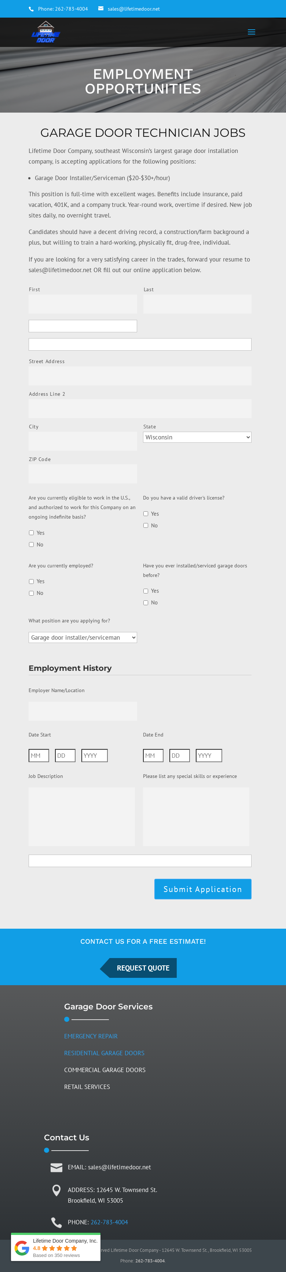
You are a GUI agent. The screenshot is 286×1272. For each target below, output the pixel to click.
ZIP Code (40, 459)
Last (149, 289)
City (34, 426)
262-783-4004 (71, 9)
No (40, 544)
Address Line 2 (47, 394)
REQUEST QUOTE (143, 968)
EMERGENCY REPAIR (91, 1036)
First (34, 289)
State (149, 426)
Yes (40, 532)
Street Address (47, 361)
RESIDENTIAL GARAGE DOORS (104, 1053)
